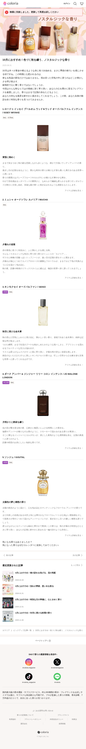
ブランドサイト (63, 715)
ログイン (67, 3)
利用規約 (12, 719)
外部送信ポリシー (56, 719)
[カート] (82, 3)
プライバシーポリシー (32, 719)
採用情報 (62, 724)
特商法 (74, 719)
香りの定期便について (25, 715)
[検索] (75, 4)
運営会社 (24, 724)
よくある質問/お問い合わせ (43, 711)
